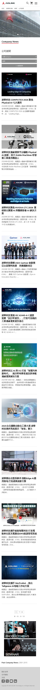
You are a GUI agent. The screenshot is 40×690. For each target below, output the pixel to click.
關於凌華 (5, 672)
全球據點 (5, 674)
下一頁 (21, 612)
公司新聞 (21, 8)
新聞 (15, 8)
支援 (3, 677)
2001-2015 (23, 663)
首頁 (3, 8)
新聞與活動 (9, 8)
